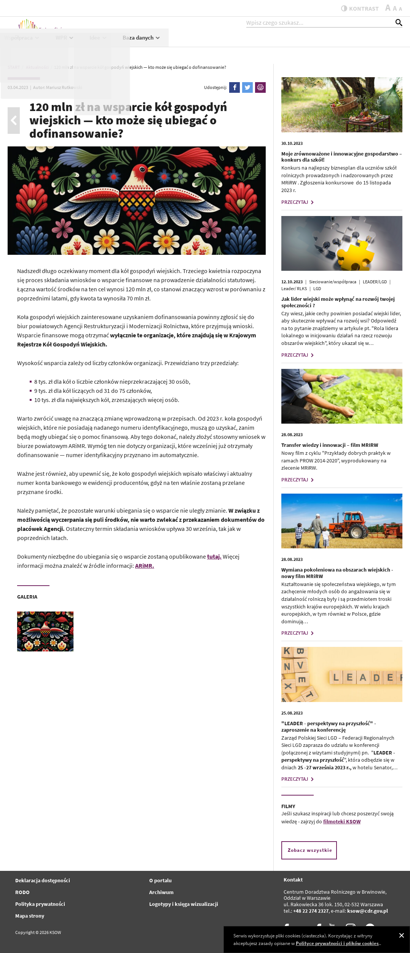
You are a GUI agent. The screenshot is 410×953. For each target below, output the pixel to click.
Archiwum (161, 892)
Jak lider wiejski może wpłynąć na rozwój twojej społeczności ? (338, 302)
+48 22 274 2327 (311, 910)
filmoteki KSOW (342, 821)
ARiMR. (144, 565)
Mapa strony (29, 915)
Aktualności (127, 44)
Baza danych (375, 44)
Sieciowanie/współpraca (332, 281)
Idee (332, 44)
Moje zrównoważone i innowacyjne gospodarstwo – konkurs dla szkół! (341, 157)
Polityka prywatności (40, 904)
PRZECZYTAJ (298, 202)
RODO (22, 892)
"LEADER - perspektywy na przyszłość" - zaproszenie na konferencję (328, 726)
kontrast (356, 8)
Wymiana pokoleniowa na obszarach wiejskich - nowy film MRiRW (337, 573)
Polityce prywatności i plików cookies (337, 943)
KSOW (168, 44)
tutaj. (214, 556)
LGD (317, 288)
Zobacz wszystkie (310, 850)
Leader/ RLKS (294, 288)
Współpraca (256, 44)
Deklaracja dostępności (42, 880)
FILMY (288, 806)
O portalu (160, 880)
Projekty (209, 44)
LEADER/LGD (375, 281)
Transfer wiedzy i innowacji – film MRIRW (329, 445)
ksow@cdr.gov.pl (367, 910)
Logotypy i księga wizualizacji (183, 904)
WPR (298, 44)
